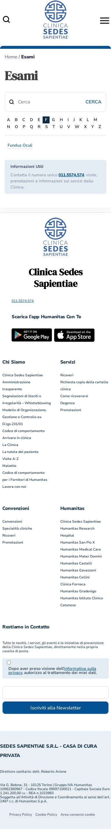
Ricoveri (66, 375)
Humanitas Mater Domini (81, 556)
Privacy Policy (20, 814)
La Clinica (10, 445)
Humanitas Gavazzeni (78, 570)
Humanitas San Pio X (77, 542)
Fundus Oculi (20, 145)
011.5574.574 (71, 175)
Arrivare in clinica (16, 438)
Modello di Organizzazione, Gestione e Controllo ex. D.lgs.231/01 (24, 417)
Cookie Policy (46, 814)
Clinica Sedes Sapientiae (22, 375)
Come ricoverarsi (74, 396)
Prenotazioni (70, 410)
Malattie (9, 465)
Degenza (67, 403)
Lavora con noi (14, 486)
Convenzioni (12, 521)
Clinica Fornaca (72, 584)
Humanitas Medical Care (80, 549)
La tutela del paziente (20, 452)
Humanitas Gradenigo (78, 591)
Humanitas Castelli (76, 563)
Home (11, 57)
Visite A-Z (10, 458)
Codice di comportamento (23, 431)
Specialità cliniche (17, 528)
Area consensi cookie (78, 814)
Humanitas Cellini (75, 577)
